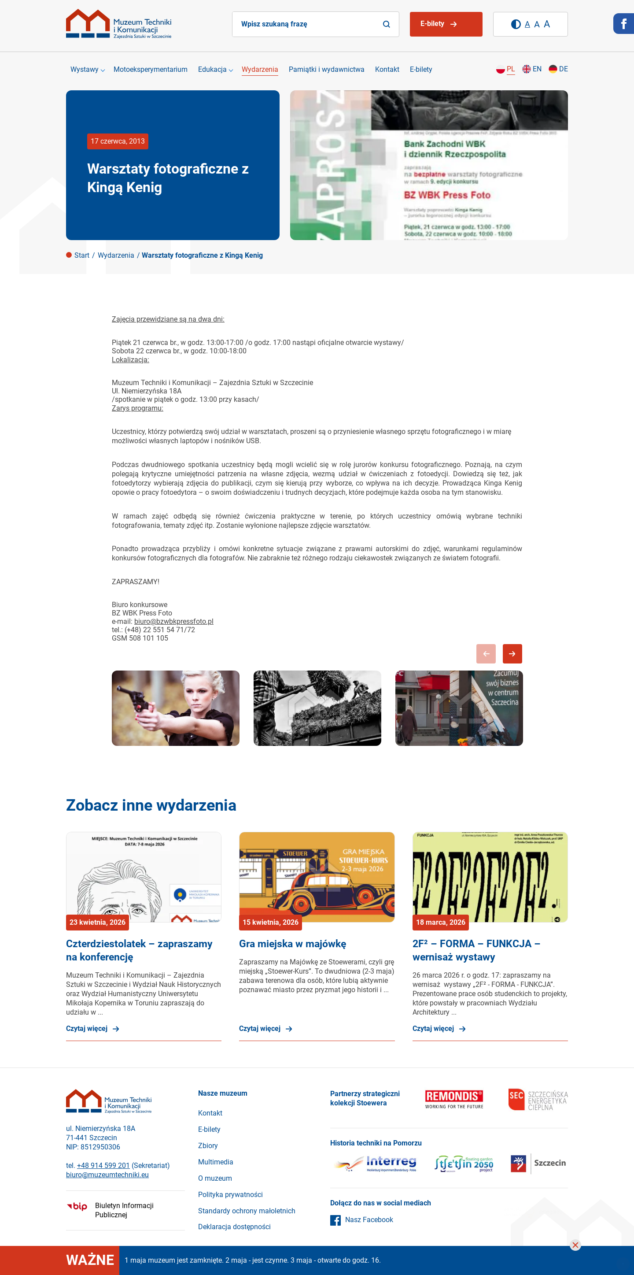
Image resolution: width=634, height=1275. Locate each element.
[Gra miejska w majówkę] (316, 877)
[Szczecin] (463, 1165)
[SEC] (538, 1100)
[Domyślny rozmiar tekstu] (527, 24)
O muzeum (215, 1178)
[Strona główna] (119, 24)
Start (81, 255)
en (537, 69)
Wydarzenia (260, 69)
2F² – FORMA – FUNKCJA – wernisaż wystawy (477, 950)
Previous (486, 653)
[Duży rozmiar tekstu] (547, 24)
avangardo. (553, 1212)
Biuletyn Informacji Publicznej (124, 1210)
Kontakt (387, 69)
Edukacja (212, 69)
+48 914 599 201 (103, 1165)
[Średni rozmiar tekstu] (537, 24)
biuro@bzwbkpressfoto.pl (174, 621)
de (563, 69)
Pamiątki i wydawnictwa (327, 69)
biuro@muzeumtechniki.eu (107, 1175)
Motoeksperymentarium (151, 69)
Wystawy (84, 69)
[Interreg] (374, 1165)
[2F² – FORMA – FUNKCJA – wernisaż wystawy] (490, 877)
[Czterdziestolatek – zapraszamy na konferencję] (143, 877)
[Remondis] (454, 1100)
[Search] (386, 24)
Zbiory (208, 1146)
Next (512, 653)
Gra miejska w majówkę (292, 944)
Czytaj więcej (86, 1028)
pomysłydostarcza (519, 1213)
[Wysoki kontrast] (516, 24)
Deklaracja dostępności (234, 1227)
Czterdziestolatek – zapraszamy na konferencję (139, 950)
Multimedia (215, 1162)
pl (511, 69)
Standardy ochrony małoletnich (246, 1211)
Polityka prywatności (230, 1194)
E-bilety (421, 69)
